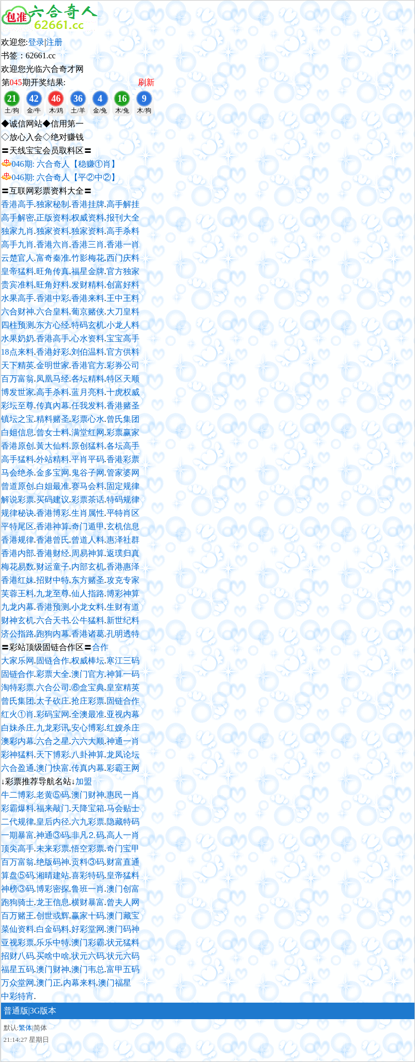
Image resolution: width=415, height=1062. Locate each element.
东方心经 (52, 325)
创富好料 (123, 284)
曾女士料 (52, 432)
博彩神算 (123, 593)
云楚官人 (17, 257)
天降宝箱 (87, 808)
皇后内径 (52, 821)
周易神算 (87, 553)
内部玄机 (87, 566)
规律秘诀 (17, 513)
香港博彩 (52, 513)
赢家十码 (87, 915)
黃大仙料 (52, 445)
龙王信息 (52, 902)
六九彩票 (87, 821)
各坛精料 (87, 378)
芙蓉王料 (17, 593)
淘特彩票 (17, 687)
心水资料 (87, 338)
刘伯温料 (87, 351)
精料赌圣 (52, 419)
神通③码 (52, 835)
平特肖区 (123, 513)
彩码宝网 (52, 714)
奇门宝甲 (123, 848)
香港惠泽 (123, 566)
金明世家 (52, 365)
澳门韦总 (87, 969)
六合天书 (52, 620)
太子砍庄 (52, 700)
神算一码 (123, 674)
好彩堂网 (87, 929)
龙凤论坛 (123, 754)
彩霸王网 (123, 768)
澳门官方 (87, 674)
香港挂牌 (87, 204)
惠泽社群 (123, 539)
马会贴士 (123, 808)
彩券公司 (123, 365)
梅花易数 (17, 566)
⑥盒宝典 (87, 687)
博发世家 (17, 392)
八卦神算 (87, 754)
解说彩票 (17, 499)
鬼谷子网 (87, 472)
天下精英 (17, 365)
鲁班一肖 (87, 888)
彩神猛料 (17, 754)
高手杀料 (123, 231)
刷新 (146, 82)
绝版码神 (52, 862)
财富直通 (123, 862)
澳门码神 (123, 929)
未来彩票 (52, 848)
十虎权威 (123, 392)
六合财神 (17, 311)
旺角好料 (52, 284)
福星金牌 (87, 271)
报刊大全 (123, 217)
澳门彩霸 (87, 942)
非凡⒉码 (87, 835)
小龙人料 (123, 325)
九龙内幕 (17, 607)
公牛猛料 (87, 620)
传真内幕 (87, 768)
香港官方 (87, 365)
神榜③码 (17, 888)
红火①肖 (17, 714)
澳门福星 (114, 982)
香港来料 (87, 298)
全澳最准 (87, 714)
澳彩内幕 (17, 741)
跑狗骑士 (17, 902)
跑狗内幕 (52, 633)
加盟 (83, 781)
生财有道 (123, 607)
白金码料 (52, 929)
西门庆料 (123, 257)
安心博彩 (87, 727)
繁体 (25, 1028)
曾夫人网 (123, 902)
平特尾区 (17, 526)
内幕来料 (79, 982)
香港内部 (17, 553)
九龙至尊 (52, 593)
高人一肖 (123, 835)
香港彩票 (123, 459)
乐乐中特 (52, 942)
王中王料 (123, 298)
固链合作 (52, 660)
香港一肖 (123, 244)
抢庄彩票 (87, 700)
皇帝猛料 (17, 271)
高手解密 (17, 217)
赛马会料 (87, 486)
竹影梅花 (87, 257)
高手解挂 (123, 204)
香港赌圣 (123, 405)
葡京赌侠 (87, 311)
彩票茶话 (87, 499)
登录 (36, 42)
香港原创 (17, 445)
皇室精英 (123, 687)
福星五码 (17, 969)
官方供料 (123, 351)
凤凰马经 (52, 378)
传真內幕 (52, 405)
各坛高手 (123, 445)
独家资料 (52, 231)
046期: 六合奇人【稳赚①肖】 (65, 164)
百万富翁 (17, 378)
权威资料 (87, 217)
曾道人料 (87, 539)
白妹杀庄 (17, 727)
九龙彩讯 (52, 727)
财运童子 (52, 566)
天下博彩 (52, 754)
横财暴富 (87, 902)
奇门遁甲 (87, 526)
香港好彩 (52, 351)
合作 (100, 647)
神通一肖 (123, 741)
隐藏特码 (123, 821)
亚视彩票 (17, 942)
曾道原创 (17, 486)
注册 (54, 42)
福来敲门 (52, 808)
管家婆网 (123, 472)
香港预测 (52, 607)
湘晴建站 (52, 875)
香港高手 (17, 204)
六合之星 (52, 741)
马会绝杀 (17, 472)
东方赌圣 (87, 580)
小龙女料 (87, 607)
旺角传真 (52, 271)
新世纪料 (123, 620)
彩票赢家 (123, 432)
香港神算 (52, 526)
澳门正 (48, 982)
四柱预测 (17, 325)
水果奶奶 (17, 338)
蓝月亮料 (87, 392)
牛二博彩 (17, 794)
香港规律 (17, 539)
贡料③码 (87, 862)
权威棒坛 (87, 660)
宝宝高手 (123, 338)
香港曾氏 (52, 539)
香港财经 (52, 553)
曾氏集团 (123, 419)
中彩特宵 (17, 996)
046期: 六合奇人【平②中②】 (65, 177)
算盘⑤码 (17, 875)
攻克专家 (123, 580)
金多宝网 (52, 472)
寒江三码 (123, 660)
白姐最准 (52, 486)
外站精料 (52, 459)
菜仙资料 (17, 929)
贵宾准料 (17, 284)
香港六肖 (52, 244)
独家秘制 (52, 204)
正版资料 (52, 217)
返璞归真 (123, 553)
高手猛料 (17, 459)
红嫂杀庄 (123, 727)
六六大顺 (87, 741)
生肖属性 (87, 513)
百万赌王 (17, 915)
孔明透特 (123, 633)
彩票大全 (52, 674)
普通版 (16, 1010)
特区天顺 (123, 378)
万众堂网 (17, 982)
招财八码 (17, 956)
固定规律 (123, 486)
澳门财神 (87, 794)
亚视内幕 (123, 714)
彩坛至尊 (17, 405)
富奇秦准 (52, 257)
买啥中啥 (52, 956)
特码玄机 (87, 325)
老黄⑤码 (52, 794)
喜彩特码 (87, 875)
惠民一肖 (123, 794)
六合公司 (52, 687)
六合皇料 (52, 311)
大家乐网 (17, 660)
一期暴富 (17, 835)
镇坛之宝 (17, 419)
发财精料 (87, 284)
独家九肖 (17, 231)
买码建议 (52, 499)
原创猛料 (87, 445)
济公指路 (17, 633)
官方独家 (123, 271)
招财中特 (52, 580)
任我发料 (87, 405)
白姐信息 (17, 432)
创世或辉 (52, 915)
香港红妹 (17, 580)
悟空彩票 (87, 848)
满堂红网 (87, 432)
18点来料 (17, 351)
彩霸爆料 (17, 808)
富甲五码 (123, 969)
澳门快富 (52, 768)
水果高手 (17, 298)
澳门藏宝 (123, 915)
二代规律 (17, 821)
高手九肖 (17, 244)
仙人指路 (87, 593)
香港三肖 (87, 244)
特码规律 (123, 499)
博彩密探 (52, 888)
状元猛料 (123, 942)
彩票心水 (87, 419)
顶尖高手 (17, 848)
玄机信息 (123, 526)
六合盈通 (17, 768)
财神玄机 (17, 620)
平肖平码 (87, 459)
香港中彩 (52, 298)
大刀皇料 (123, 311)
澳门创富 (123, 888)
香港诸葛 (87, 633)
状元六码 (87, 956)
